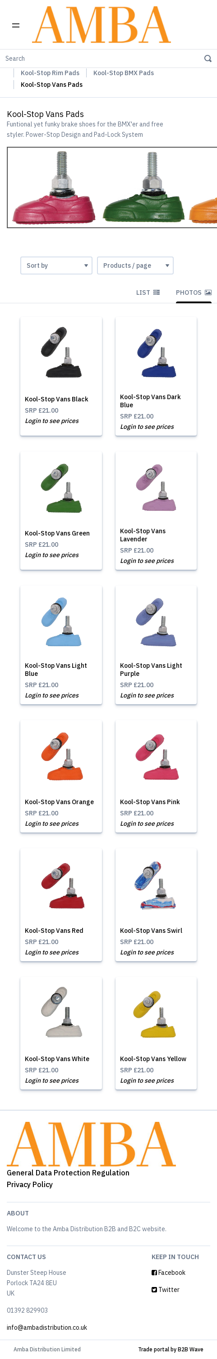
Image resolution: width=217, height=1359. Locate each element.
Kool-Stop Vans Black (56, 399)
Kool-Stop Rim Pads (50, 73)
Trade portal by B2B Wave (170, 1349)
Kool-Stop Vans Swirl (151, 931)
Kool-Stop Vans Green (57, 533)
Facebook (168, 1273)
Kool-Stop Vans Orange (59, 802)
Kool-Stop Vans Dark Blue (150, 401)
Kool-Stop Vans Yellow (153, 1059)
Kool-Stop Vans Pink (150, 802)
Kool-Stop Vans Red (54, 931)
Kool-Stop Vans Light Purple (151, 670)
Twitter (166, 1290)
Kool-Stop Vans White (57, 1059)
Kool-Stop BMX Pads (123, 73)
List (148, 292)
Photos (194, 292)
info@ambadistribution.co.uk (47, 1327)
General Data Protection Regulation (68, 1172)
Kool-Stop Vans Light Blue (56, 670)
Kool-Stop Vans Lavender (143, 535)
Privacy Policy (30, 1184)
